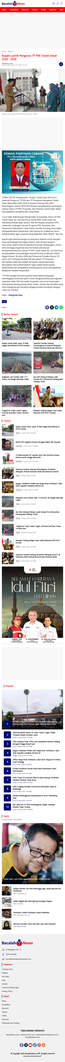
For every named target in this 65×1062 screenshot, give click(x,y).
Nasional (5, 1019)
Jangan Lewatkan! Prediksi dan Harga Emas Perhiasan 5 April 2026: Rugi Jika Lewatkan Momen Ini (39, 484)
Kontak (4, 984)
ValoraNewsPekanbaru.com (47, 1035)
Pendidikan (6, 1004)
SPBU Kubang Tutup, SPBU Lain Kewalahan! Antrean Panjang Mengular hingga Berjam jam (36, 742)
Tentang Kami (7, 969)
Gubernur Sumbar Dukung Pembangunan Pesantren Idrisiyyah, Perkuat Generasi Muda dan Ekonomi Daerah (47, 345)
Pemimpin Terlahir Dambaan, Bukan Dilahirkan (31, 912)
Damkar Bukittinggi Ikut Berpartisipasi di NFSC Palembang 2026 (35, 796)
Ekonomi (19, 446)
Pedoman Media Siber (10, 987)
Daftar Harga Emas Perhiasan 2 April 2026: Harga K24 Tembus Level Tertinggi (37, 760)
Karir (3, 980)
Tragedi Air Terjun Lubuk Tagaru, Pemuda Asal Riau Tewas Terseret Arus (15, 412)
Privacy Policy (7, 991)
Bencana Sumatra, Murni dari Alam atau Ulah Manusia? (34, 924)
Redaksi (5, 973)
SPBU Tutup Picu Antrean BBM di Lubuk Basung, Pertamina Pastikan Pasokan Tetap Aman (36, 778)
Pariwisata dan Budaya (10, 1023)
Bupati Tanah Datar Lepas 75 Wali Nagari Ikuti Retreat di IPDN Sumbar (16, 344)
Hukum (4, 1012)
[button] (53, 3)
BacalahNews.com (32, 1037)
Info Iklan (5, 976)
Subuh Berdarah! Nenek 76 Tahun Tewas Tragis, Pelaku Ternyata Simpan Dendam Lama (34, 733)
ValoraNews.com (12, 1035)
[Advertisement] (32, 31)
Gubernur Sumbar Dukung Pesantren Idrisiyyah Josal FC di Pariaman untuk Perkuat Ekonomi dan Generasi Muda (38, 556)
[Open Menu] (57, 3)
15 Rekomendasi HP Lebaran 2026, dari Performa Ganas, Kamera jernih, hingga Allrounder (38, 456)
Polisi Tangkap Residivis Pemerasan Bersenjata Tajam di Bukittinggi (34, 787)
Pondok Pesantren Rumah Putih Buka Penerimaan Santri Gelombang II (34, 769)
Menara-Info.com (27, 1035)
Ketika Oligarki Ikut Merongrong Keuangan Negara (32, 901)
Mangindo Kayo (7, 63)
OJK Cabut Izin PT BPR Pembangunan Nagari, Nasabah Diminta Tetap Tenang (34, 805)
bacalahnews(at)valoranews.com (18, 959)
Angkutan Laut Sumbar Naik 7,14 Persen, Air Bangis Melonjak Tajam (15, 378)
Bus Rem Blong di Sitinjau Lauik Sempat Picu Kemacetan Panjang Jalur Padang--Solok (48, 379)
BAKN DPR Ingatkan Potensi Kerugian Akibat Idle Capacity (38, 442)
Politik (4, 1015)
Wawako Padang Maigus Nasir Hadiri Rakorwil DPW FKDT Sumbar (47, 411)
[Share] (61, 64)
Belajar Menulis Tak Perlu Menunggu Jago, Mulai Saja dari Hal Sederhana (37, 889)
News (18, 433)
